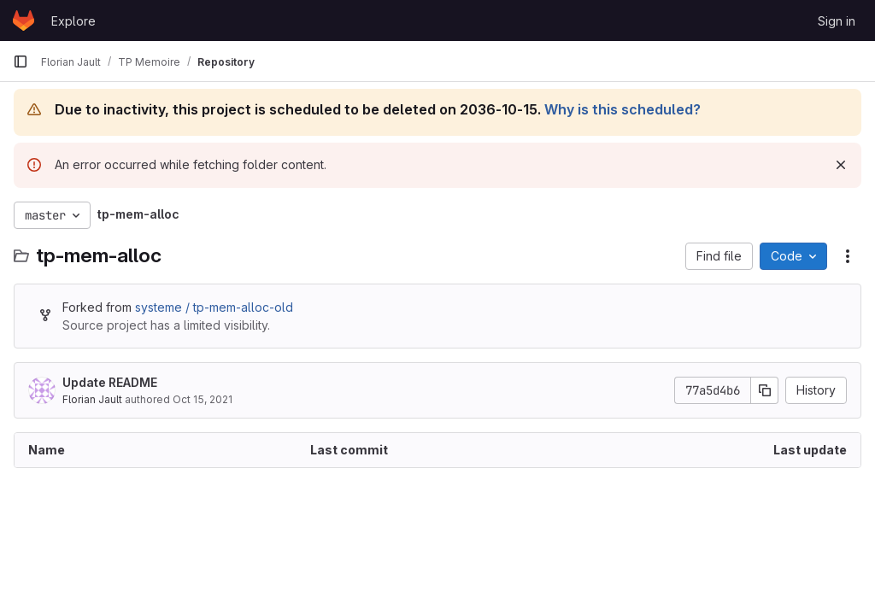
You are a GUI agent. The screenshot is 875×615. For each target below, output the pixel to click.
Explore (73, 21)
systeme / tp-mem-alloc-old (214, 307)
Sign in (836, 21)
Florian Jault (92, 399)
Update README (109, 382)
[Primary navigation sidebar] (20, 61)
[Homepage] (23, 20)
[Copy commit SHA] (764, 390)
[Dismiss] (841, 165)
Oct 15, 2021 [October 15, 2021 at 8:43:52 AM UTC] (202, 399)
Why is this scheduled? (622, 109)
